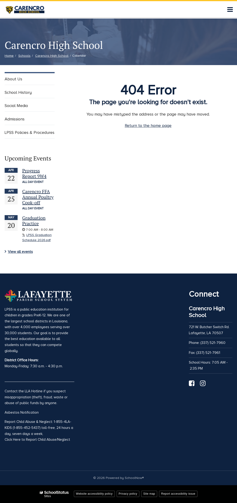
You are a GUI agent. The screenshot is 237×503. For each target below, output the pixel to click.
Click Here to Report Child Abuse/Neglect (37, 439)
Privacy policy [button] (128, 493)
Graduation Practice (34, 220)
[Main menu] (230, 9)
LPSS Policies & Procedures (29, 132)
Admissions (15, 119)
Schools (24, 56)
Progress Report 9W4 (34, 173)
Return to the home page (148, 125)
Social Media (16, 105)
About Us (13, 79)
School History (18, 92)
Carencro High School (52, 56)
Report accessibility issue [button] (178, 493)
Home (9, 56)
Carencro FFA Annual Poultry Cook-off (37, 197)
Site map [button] (149, 493)
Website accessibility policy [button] (94, 493)
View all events (20, 251)
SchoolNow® (134, 478)
